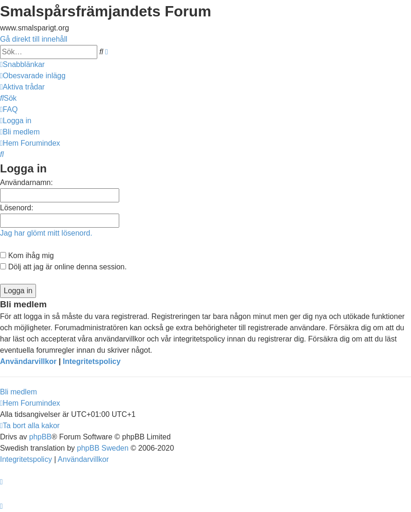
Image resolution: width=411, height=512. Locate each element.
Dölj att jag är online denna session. (63, 267)
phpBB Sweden (103, 448)
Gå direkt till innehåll (33, 39)
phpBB (40, 437)
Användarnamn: (26, 182)
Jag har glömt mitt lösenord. (46, 233)
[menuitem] (32, 76)
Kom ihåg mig (27, 256)
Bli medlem (18, 392)
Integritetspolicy (92, 361)
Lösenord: (16, 208)
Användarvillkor (28, 361)
